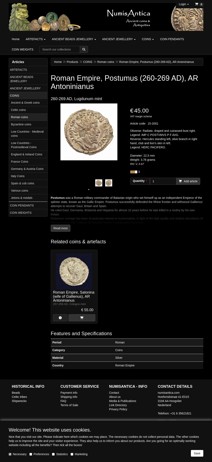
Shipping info (68, 396)
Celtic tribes (19, 396)
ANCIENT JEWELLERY (25, 88)
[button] (184, 4)
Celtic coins (18, 110)
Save (197, 453)
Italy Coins (17, 176)
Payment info (68, 392)
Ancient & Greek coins (25, 102)
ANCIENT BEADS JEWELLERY (21, 79)
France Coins (19, 161)
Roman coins (19, 117)
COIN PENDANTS (22, 205)
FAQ (63, 401)
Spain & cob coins (22, 183)
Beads (16, 392)
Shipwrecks (19, 401)
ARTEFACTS (18, 69)
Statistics (60, 454)
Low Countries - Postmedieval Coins (24, 145)
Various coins (19, 190)
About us (114, 396)
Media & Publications (122, 401)
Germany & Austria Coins (27, 168)
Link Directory (118, 405)
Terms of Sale (69, 405)
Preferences (39, 454)
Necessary (17, 454)
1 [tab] (89, 189)
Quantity (139, 180)
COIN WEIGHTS (20, 212)
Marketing (79, 454)
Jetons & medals (22, 197)
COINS (14, 95)
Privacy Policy (118, 409)
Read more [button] (60, 228)
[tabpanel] (98, 182)
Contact (114, 392)
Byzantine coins (21, 124)
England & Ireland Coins (26, 154)
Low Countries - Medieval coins (27, 133)
